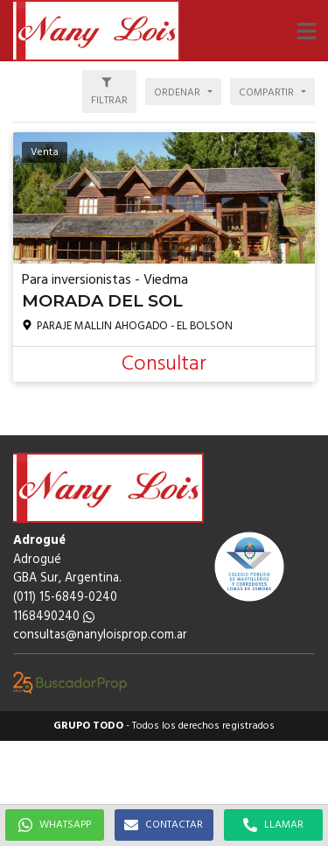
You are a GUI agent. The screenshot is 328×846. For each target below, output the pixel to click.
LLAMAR (273, 825)
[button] (306, 31)
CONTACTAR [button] (163, 825)
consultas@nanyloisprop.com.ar (100, 635)
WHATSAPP (54, 825)
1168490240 (53, 617)
